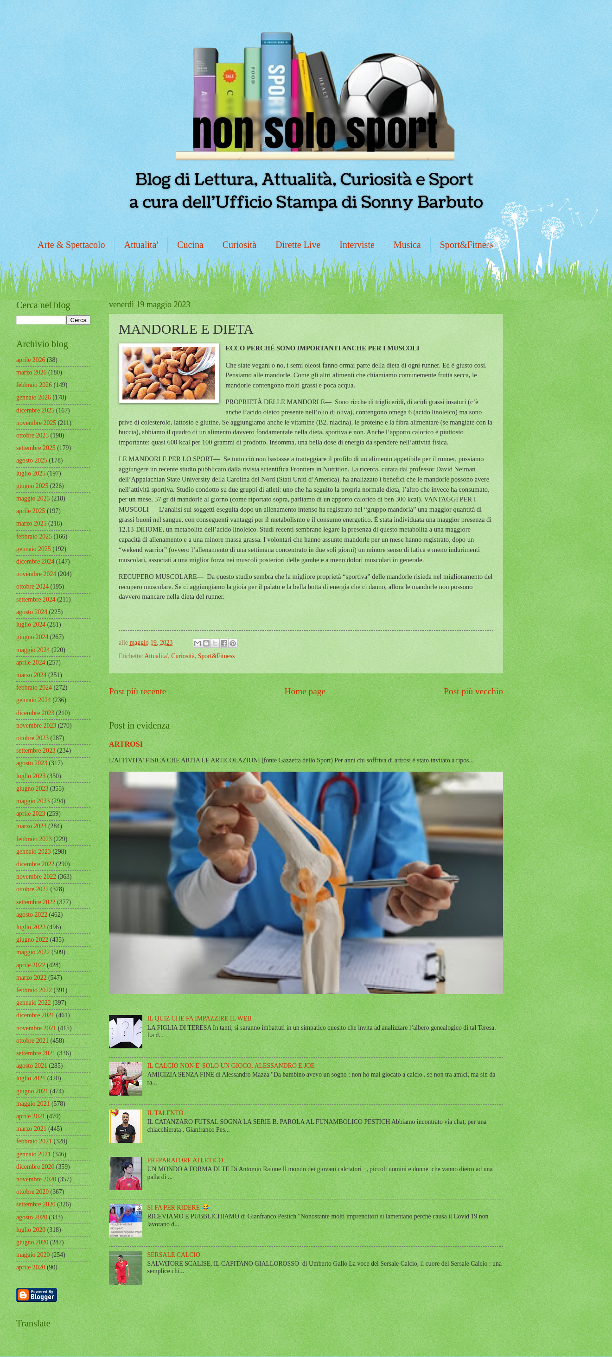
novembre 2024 (36, 574)
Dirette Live (297, 245)
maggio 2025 (33, 498)
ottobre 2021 (32, 1040)
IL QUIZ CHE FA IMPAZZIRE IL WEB (199, 1018)
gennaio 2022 (33, 1002)
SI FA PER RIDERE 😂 (178, 1207)
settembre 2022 (36, 902)
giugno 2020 (32, 1242)
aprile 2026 (30, 359)
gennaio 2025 (33, 548)
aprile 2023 (30, 813)
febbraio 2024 (34, 687)
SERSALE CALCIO (174, 1254)
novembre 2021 (36, 1028)
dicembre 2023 (35, 713)
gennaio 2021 (33, 1154)
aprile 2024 (30, 662)
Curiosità (239, 245)
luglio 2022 (30, 927)
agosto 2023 (31, 763)
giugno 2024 (32, 637)
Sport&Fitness (467, 245)
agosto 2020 (31, 1217)
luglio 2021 (30, 1078)
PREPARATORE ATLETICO (185, 1160)
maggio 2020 (33, 1254)
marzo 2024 (31, 675)
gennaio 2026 (33, 397)
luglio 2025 (30, 473)
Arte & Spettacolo (71, 245)
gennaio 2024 (33, 700)
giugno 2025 (32, 485)
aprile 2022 (30, 965)
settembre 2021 (36, 1053)
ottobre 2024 (32, 586)
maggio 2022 (33, 952)
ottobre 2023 (32, 738)
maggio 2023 (33, 801)
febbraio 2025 (34, 536)
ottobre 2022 (32, 889)
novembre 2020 (36, 1179)
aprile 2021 (30, 1116)
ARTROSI (126, 744)
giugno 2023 (32, 788)
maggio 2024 (33, 650)
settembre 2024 (36, 599)
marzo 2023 (31, 826)
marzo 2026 (31, 372)
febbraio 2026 (34, 384)
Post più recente (137, 691)
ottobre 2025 (32, 435)
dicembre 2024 (35, 561)
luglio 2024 (30, 624)
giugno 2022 (32, 939)
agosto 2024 (31, 612)
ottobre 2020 (32, 1191)
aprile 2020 (30, 1267)
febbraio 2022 (34, 990)
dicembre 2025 (35, 410)
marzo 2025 (31, 523)
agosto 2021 (31, 1065)
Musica (407, 245)
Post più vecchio (473, 691)
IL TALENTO (165, 1113)
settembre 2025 (36, 447)
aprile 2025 (30, 510)
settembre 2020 (36, 1204)
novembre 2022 (36, 876)
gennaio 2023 (33, 851)
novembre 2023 (36, 725)
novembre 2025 (36, 422)
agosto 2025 (31, 460)
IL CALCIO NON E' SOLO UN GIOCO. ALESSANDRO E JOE (231, 1065)
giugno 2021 (32, 1091)
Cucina (190, 245)
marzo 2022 (31, 977)
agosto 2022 (31, 914)
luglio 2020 (30, 1229)
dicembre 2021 (35, 1015)
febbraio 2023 (34, 839)
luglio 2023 (30, 776)
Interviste (357, 245)
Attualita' (141, 245)
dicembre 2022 (35, 864)
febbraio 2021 (34, 1141)
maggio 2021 (33, 1103)
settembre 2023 (36, 750)
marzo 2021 (31, 1128)
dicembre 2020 (35, 1166)
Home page (305, 691)
